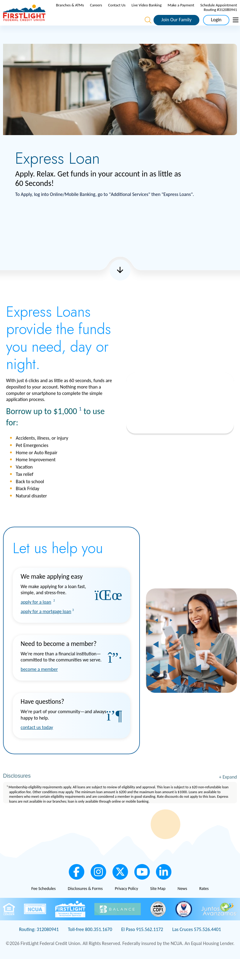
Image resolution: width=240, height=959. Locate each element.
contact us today (37, 727)
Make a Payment (181, 5)
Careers (96, 5)
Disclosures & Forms (85, 888)
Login (216, 20)
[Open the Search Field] (148, 20)
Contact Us (116, 5)
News (182, 888)
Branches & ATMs (70, 5)
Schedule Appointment (218, 5)
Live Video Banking (147, 5)
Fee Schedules (43, 888)
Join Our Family (176, 20)
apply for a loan (36, 602)
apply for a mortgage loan (46, 611)
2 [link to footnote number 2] (54, 600)
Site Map (157, 888)
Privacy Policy (126, 888)
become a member (39, 669)
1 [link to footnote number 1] (80, 409)
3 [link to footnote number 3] (73, 610)
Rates (204, 888)
